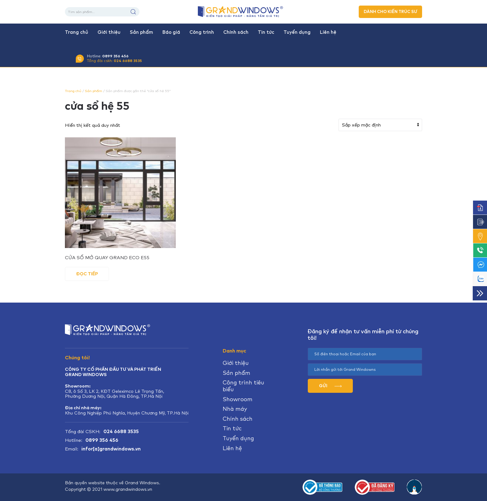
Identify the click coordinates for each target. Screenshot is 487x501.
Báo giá (171, 32)
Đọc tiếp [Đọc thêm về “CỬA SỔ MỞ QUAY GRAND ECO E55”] (87, 274)
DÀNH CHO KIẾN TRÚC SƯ (390, 12)
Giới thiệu (109, 32)
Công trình (201, 32)
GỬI (330, 386)
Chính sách (235, 32)
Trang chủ (76, 32)
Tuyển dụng (297, 32)
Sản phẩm (141, 32)
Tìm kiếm (133, 11)
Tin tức (266, 32)
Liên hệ (328, 32)
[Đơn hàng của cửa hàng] (380, 125)
